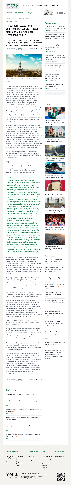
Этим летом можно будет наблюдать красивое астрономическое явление (52, 76)
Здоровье (18, 458)
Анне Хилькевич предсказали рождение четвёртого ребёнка (54, 211)
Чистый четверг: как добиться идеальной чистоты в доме (22, 401)
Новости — (22, 18)
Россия (47, 6)
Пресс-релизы (20, 464)
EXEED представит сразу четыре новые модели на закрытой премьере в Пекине (54, 269)
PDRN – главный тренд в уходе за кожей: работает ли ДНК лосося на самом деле (55, 57)
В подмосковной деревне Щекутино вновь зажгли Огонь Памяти (54, 313)
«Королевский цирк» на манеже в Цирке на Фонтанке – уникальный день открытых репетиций (54, 229)
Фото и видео (20, 456)
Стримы (9, 13)
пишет (9, 129)
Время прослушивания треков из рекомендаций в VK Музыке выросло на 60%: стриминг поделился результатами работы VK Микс (54, 354)
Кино (17, 465)
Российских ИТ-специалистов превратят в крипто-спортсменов (54, 176)
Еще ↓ (59, 6)
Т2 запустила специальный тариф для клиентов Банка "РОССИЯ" (54, 193)
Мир (53, 6)
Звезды (29, 13)
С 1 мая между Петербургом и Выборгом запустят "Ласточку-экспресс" (54, 47)
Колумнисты (32, 460)
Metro (38, 187)
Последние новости (52, 23)
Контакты (44, 467)
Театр (17, 462)
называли (36, 154)
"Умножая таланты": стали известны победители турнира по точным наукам (54, 122)
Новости (47, 80)
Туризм (18, 460)
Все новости (28, 6)
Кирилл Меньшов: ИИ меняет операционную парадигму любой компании (54, 334)
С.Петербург (48, 30)
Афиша (8, 464)
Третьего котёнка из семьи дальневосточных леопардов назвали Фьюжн (53, 248)
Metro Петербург (59, 456)
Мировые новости (49, 70)
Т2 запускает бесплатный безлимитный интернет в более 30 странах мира (55, 141)
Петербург (38, 6)
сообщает (26, 164)
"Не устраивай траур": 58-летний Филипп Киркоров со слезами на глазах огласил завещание (54, 37)
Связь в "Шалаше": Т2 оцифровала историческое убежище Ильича (55, 159)
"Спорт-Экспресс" (31, 479)
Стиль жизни (48, 61)
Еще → (55, 94)
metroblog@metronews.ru (27, 477)
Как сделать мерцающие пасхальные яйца (18, 394)
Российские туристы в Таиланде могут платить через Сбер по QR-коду (54, 303)
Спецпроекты (19, 13)
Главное (27, 18)
